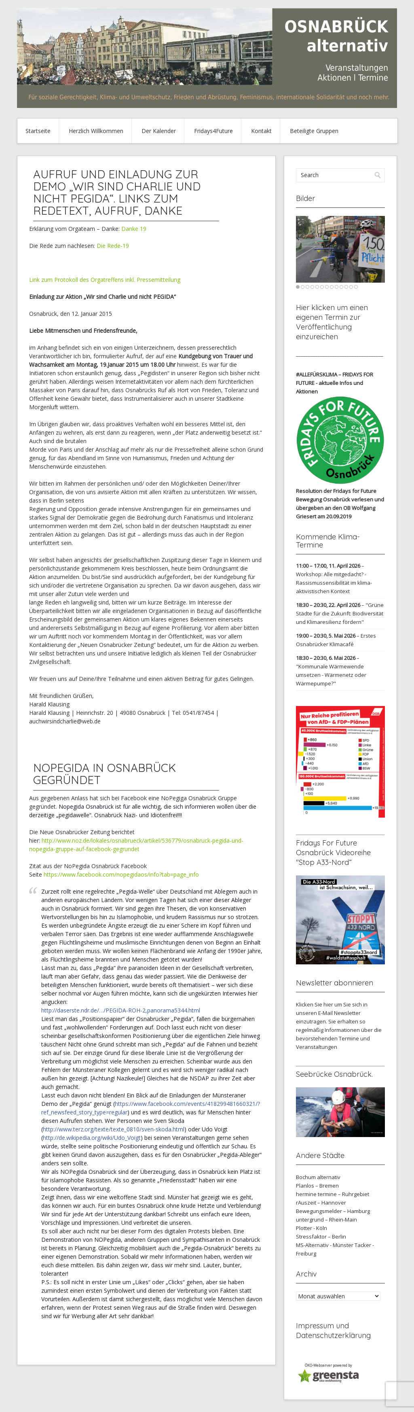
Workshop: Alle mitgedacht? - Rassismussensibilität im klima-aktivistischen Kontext (334, 583)
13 (356, 287)
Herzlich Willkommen (96, 131)
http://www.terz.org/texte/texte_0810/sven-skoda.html (113, 1129)
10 (341, 287)
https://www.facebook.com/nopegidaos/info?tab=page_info (121, 874)
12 (351, 287)
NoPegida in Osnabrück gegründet (104, 774)
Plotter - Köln (311, 1228)
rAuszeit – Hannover (321, 1202)
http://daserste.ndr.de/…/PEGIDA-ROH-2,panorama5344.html (120, 1010)
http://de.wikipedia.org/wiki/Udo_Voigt (92, 1137)
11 (346, 287)
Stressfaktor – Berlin (321, 1236)
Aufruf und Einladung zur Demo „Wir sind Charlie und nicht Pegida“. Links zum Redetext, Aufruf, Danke (117, 192)
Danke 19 (133, 229)
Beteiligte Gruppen (314, 131)
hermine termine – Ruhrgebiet (332, 1194)
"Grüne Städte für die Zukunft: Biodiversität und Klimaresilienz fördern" (340, 613)
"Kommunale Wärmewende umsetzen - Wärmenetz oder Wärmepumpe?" (331, 675)
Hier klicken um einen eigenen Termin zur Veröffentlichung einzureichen (332, 322)
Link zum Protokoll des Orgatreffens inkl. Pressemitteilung (105, 279)
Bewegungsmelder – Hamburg (333, 1211)
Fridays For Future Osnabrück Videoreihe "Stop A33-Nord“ (333, 852)
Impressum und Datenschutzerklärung (333, 1330)
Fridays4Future (213, 131)
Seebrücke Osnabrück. (334, 1074)
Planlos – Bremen (317, 1185)
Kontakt (261, 131)
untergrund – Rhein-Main (326, 1219)
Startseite (38, 131)
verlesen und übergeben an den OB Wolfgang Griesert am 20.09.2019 (340, 508)
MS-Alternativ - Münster (324, 1245)
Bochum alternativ (318, 1177)
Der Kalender (159, 131)
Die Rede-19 (113, 245)
